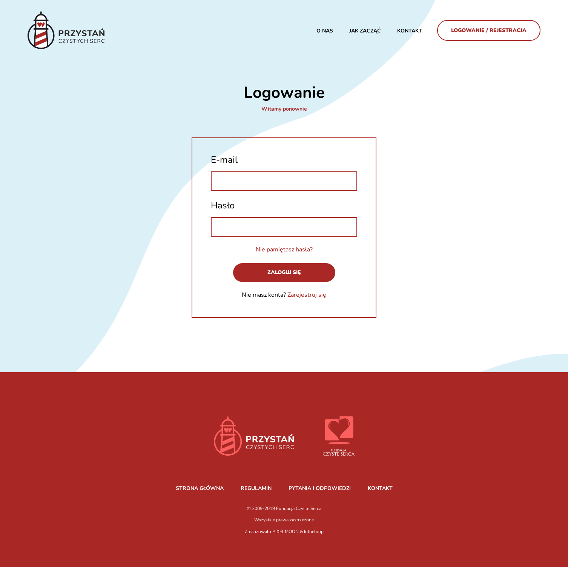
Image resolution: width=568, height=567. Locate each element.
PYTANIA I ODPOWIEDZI (320, 488)
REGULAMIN (256, 488)
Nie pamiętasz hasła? (284, 249)
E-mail (224, 160)
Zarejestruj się (306, 295)
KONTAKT (380, 488)
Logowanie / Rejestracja (489, 30)
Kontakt (409, 30)
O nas (324, 30)
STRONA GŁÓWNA (200, 488)
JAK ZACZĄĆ (365, 30)
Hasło (223, 205)
